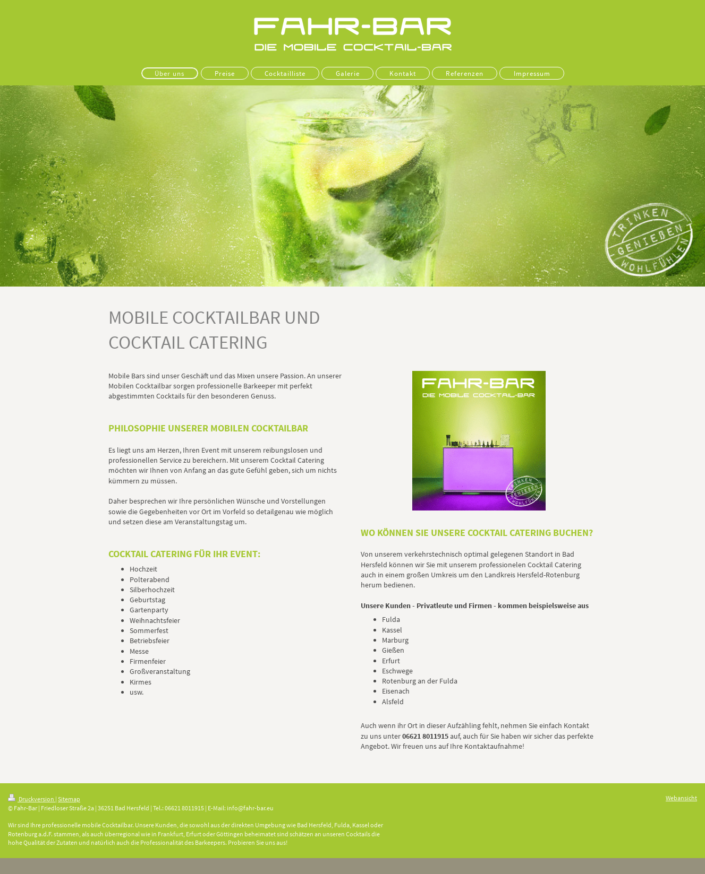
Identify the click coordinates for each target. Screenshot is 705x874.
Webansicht (681, 798)
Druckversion (31, 799)
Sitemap (69, 799)
